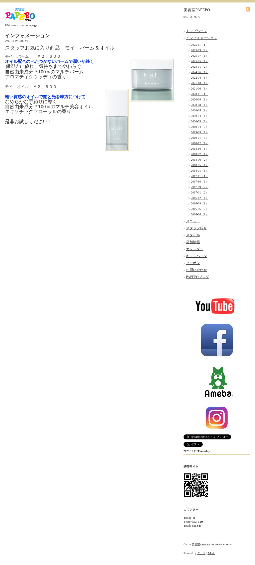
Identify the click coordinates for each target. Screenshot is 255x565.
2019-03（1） (199, 132)
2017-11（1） (199, 176)
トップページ (196, 31)
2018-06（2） (199, 159)
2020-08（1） (199, 105)
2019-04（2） (199, 127)
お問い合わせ (196, 270)
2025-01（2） (199, 66)
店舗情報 (193, 242)
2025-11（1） (199, 45)
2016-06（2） (199, 209)
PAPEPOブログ (197, 277)
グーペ (201, 553)
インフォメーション (201, 38)
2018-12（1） (199, 143)
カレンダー (194, 249)
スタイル (193, 235)
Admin (211, 553)
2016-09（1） (199, 203)
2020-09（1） (199, 99)
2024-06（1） (199, 72)
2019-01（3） (199, 138)
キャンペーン (196, 256)
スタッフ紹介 (196, 228)
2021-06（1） (199, 88)
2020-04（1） (199, 116)
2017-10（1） (199, 181)
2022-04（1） (199, 77)
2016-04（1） (199, 214)
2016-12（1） (199, 198)
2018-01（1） (199, 170)
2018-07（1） (199, 154)
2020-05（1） (199, 110)
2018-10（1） (199, 148)
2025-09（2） (199, 50)
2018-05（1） (199, 165)
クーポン (193, 263)
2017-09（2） (199, 187)
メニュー (193, 221)
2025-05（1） (199, 61)
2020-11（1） (199, 94)
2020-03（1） (199, 121)
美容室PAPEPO (201, 544)
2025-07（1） (199, 55)
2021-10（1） (199, 83)
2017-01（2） (199, 192)
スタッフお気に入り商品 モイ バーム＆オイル (60, 47)
